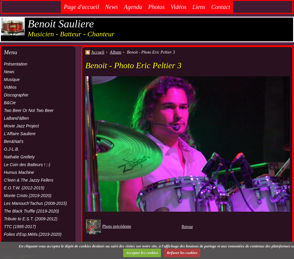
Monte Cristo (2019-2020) (28, 195)
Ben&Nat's (14, 141)
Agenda (133, 7)
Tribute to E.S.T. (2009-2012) (31, 218)
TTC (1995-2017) (20, 226)
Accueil (97, 52)
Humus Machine (19, 172)
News (111, 7)
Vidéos (178, 7)
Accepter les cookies (142, 252)
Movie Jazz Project (21, 126)
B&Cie (10, 102)
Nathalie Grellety (19, 157)
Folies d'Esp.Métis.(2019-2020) (32, 234)
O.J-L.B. (11, 149)
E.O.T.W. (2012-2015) (24, 187)
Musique (12, 79)
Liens (198, 7)
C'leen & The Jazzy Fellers (28, 180)
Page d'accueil (81, 7)
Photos (156, 7)
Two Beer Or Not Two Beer (29, 110)
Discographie (16, 95)
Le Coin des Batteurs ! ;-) (27, 164)
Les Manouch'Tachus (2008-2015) (35, 203)
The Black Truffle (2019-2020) (31, 211)
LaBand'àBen (16, 118)
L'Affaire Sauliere (19, 133)
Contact (220, 7)
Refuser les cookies (182, 252)
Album (115, 52)
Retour (187, 226)
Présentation (15, 64)
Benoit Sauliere (61, 24)
